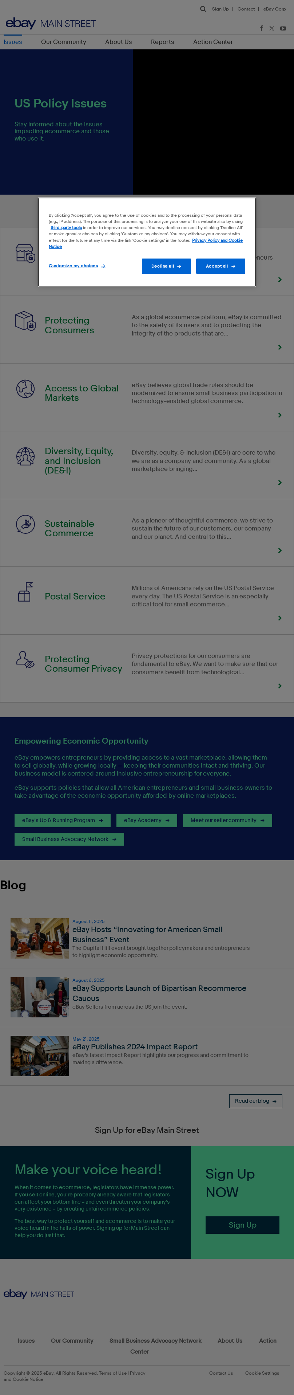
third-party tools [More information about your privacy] (66, 228)
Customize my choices (73, 265)
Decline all (162, 266)
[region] (147, 242)
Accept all (217, 266)
